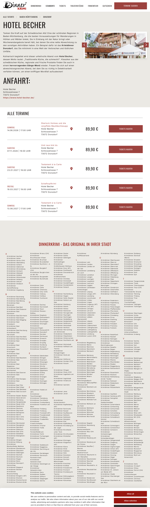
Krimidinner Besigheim (15, 425)
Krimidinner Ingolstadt (62, 378)
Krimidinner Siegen (108, 444)
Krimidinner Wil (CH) (132, 417)
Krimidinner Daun (37, 309)
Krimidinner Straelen (132, 260)
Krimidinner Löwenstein (86, 313)
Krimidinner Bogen (14, 459)
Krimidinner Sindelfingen (110, 451)
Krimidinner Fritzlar (38, 425)
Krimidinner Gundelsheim (63, 285)
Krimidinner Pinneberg (109, 315)
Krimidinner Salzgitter (109, 398)
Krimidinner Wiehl (131, 411)
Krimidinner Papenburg (110, 302)
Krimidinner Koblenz (62, 451)
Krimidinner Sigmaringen (110, 447)
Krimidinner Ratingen (109, 339)
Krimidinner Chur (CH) (39, 292)
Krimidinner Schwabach (110, 415)
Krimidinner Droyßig (38, 343)
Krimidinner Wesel (131, 406)
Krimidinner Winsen (131, 428)
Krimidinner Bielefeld (15, 434)
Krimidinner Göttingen (62, 258)
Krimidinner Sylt (130, 274)
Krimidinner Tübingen (132, 304)
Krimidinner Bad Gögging (16, 320)
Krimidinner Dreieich (38, 338)
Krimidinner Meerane (85, 359)
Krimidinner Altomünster (16, 277)
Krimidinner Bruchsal (38, 260)
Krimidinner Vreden (131, 351)
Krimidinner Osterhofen (110, 290)
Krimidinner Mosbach (85, 393)
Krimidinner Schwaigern (110, 425)
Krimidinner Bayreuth (15, 410)
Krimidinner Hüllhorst (62, 359)
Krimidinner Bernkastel (16, 423)
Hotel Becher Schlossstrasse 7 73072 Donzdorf (49, 132)
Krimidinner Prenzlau (109, 326)
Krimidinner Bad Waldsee (16, 389)
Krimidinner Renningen (109, 356)
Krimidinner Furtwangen (39, 436)
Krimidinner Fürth (37, 434)
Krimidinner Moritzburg (86, 391)
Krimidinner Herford (61, 327)
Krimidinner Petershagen (110, 307)
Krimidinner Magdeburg (86, 343)
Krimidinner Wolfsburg (133, 444)
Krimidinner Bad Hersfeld (16, 337)
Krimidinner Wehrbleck (133, 381)
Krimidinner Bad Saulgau (16, 379)
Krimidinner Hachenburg (63, 294)
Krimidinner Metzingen (86, 372)
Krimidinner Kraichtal (62, 463)
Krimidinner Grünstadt (62, 281)
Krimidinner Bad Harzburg (17, 330)
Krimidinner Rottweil (109, 381)
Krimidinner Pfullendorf (110, 313)
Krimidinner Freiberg (38, 409)
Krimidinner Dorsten (38, 334)
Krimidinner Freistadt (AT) (40, 413)
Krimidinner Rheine (108, 360)
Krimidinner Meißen (84, 364)
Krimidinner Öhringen (109, 275)
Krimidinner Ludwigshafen (87, 332)
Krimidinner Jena (60, 391)
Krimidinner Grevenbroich (64, 272)
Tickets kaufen (125, 128)
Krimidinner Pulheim (109, 328)
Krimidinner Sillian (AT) (110, 449)
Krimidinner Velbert (131, 343)
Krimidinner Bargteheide (16, 402)
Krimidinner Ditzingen (38, 324)
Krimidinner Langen (84, 277)
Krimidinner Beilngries (15, 412)
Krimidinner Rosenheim (110, 372)
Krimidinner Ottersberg (110, 294)
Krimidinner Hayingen (62, 315)
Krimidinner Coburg (37, 294)
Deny (130, 492)
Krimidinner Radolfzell (109, 334)
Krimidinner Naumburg (86, 425)
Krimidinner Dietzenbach (40, 317)
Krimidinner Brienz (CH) (39, 253)
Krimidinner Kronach (62, 470)
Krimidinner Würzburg (132, 453)
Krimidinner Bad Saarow (16, 372)
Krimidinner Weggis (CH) (133, 379)
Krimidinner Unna (131, 328)
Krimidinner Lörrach (85, 311)
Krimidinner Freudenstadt (40, 415)
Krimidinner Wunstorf (132, 449)
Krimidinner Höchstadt (62, 344)
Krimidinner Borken (14, 469)
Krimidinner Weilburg (132, 394)
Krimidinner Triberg (131, 296)
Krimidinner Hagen (61, 296)
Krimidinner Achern (14, 265)
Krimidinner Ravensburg (110, 341)
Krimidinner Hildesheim (63, 334)
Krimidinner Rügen (108, 385)
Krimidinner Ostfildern (109, 292)
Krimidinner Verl (130, 345)
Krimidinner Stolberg (132, 253)
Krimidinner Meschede (86, 370)
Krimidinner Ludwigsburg (87, 330)
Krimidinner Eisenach (38, 360)
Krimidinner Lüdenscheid (87, 325)
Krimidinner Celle (37, 287)
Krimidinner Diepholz (38, 315)
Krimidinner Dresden (38, 340)
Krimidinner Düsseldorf (39, 349)
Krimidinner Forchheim (39, 400)
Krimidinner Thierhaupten (134, 285)
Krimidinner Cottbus (38, 296)
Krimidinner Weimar (132, 396)
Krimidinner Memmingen (86, 366)
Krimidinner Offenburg (109, 273)
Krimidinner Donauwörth (39, 330)
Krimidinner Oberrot (108, 262)
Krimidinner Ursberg (132, 334)
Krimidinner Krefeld (61, 465)
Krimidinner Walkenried (133, 362)
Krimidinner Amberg (14, 279)
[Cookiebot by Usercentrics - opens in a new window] (15, 502)
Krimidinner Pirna (107, 317)
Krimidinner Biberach (15, 429)
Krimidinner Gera (37, 472)
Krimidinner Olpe (107, 279)
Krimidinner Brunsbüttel (39, 262)
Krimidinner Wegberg (132, 377)
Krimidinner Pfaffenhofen (110, 309)
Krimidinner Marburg (85, 355)
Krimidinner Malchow (85, 347)
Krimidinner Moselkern (86, 395)
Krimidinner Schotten (109, 411)
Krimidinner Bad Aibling (16, 299)
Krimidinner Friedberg (38, 417)
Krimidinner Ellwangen (39, 362)
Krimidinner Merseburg (86, 368)
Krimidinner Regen (108, 349)
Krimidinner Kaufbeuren (63, 413)
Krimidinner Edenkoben (39, 356)
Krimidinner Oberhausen (110, 260)
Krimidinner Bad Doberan (16, 309)
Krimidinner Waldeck (132, 360)
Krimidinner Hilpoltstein (63, 336)
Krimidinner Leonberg (85, 296)
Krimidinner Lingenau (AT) (87, 304)
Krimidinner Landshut (85, 275)
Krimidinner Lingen (84, 302)
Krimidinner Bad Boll (15, 307)
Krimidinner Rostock (109, 375)
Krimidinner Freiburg (38, 411)
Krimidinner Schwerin (109, 430)
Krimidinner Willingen (132, 423)
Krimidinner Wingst (131, 425)
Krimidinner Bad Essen (15, 318)
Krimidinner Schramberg (110, 413)
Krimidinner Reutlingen (110, 358)
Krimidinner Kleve (61, 447)
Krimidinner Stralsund (132, 262)
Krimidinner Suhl (130, 272)
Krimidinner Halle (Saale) (63, 298)
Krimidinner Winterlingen (134, 432)
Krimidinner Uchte (131, 315)
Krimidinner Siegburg (109, 442)
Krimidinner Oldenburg (109, 277)
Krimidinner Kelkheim (62, 417)
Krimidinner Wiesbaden (133, 415)
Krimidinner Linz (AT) (85, 306)
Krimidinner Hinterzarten (63, 338)
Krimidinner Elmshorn (38, 364)
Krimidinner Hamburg (62, 304)
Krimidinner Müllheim (85, 408)
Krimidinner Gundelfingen (64, 283)
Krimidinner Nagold (84, 423)
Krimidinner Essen (37, 379)
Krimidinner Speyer (108, 468)
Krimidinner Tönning (132, 294)
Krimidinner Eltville (37, 366)
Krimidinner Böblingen (15, 452)
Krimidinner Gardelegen (39, 453)
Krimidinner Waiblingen (133, 358)
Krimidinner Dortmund (38, 336)
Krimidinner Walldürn (132, 366)
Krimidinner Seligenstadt (110, 440)
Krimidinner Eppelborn (39, 368)
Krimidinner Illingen (61, 370)
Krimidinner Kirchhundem (64, 434)
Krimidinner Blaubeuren (16, 448)
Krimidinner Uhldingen (133, 317)
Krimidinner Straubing (132, 264)
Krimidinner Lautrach (85, 283)
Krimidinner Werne (131, 404)
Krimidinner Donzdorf (38, 332)
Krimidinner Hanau (61, 308)
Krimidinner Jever (61, 393)
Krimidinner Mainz (84, 345)
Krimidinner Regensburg (110, 351)
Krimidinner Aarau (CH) (16, 260)
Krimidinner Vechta (131, 341)
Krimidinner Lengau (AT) (86, 294)
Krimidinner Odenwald (109, 268)
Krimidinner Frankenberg (40, 402)
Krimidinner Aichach (15, 271)
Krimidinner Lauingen (85, 279)
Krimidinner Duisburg (38, 345)
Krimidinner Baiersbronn (16, 398)
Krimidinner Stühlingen (133, 266)
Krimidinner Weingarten (133, 398)
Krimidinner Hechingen (63, 317)
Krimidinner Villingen (132, 349)
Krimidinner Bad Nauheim (17, 358)
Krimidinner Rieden (108, 364)
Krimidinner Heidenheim (63, 321)
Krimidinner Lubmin (84, 323)
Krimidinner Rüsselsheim (110, 387)
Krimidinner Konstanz (62, 455)
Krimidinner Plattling (109, 319)
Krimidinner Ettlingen (38, 383)
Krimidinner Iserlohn (62, 385)
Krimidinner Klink (60, 449)
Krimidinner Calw (37, 285)
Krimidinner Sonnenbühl (110, 461)
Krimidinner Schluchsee (110, 409)
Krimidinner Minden (84, 374)
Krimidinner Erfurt (37, 375)
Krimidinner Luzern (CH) (86, 336)
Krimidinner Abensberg (16, 262)
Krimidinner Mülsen (84, 410)
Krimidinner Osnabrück (110, 287)
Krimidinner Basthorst (15, 406)
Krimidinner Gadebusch (39, 445)
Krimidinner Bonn (13, 461)
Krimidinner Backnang (15, 297)
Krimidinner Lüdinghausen (87, 327)
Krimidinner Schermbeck (110, 404)
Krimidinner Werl (130, 402)
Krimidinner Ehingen (38, 358)
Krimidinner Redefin (108, 347)
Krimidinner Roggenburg (110, 366)
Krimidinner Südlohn (132, 270)
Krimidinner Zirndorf (132, 466)
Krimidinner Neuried (85, 461)
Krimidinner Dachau (38, 305)
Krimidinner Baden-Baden (17, 396)
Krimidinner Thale (131, 283)
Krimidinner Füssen (37, 438)
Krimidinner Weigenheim (133, 388)
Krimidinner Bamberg (15, 400)
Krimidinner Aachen (14, 256)
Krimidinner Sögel (108, 457)
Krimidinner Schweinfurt (110, 428)
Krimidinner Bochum (15, 457)
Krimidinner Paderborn (109, 300)
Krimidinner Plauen (108, 321)
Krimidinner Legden (84, 285)
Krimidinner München (85, 412)
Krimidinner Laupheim (85, 281)
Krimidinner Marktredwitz (87, 357)
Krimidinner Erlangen (38, 377)
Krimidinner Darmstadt (39, 307)
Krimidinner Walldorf (132, 364)
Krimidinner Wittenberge (133, 442)
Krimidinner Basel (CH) (16, 404)
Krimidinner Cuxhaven (39, 298)
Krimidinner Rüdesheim (110, 383)
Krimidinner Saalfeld (109, 394)
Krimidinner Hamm (61, 306)
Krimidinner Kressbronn (63, 468)
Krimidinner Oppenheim (110, 281)
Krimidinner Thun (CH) (133, 287)
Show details (123, 502)
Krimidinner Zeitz (131, 464)
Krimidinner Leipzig (84, 292)
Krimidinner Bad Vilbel (15, 387)
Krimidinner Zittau (131, 468)
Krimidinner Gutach (61, 287)
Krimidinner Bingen (14, 440)
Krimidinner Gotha (61, 255)
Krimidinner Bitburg (14, 442)
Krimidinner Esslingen (38, 381)
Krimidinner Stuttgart (132, 268)
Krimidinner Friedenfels (39, 419)
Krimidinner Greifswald (63, 270)
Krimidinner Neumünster (86, 459)
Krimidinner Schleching (110, 406)
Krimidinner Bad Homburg (17, 339)
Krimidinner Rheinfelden (110, 362)
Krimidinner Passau (108, 305)
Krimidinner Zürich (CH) (133, 470)
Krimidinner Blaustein (15, 450)
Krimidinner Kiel (60, 421)
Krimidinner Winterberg (133, 430)
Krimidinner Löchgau (85, 308)
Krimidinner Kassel (61, 411)
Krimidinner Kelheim (62, 415)
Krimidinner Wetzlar (132, 409)
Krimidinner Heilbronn (62, 323)
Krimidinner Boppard (15, 467)
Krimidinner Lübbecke (85, 315)
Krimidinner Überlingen (133, 313)
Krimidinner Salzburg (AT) (111, 396)
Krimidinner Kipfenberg (63, 423)
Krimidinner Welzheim (132, 400)
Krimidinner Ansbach (15, 284)
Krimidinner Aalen (14, 258)
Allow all (130, 478)
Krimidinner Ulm (130, 324)
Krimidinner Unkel (131, 326)
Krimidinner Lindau (84, 300)
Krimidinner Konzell (61, 457)
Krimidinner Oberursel (109, 266)
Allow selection (130, 485)
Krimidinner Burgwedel (39, 277)
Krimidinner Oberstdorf (110, 264)
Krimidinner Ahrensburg (16, 269)
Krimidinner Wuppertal (133, 451)
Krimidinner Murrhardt (86, 416)
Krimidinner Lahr (83, 262)
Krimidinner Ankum (14, 281)
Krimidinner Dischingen (39, 321)
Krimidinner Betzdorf (15, 427)
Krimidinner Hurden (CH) (63, 361)
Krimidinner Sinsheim (109, 453)
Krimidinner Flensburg (38, 398)
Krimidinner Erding (37, 372)
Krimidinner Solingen (109, 459)
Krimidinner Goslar (61, 253)
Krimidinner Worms (131, 447)
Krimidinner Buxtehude (39, 279)
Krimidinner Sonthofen (109, 463)
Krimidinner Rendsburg (110, 353)
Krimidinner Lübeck (84, 321)
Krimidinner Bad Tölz (15, 385)
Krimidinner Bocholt (14, 455)
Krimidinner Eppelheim (39, 370)
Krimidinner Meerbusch (86, 362)
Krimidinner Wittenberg (133, 440)
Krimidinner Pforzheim (109, 311)
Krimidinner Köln (60, 453)
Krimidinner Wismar (132, 438)
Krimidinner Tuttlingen (133, 306)
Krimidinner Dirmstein (38, 319)
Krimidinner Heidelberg (63, 319)
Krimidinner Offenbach (109, 271)
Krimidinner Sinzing (108, 455)
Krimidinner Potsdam (109, 324)
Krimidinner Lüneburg (85, 334)
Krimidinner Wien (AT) (132, 413)
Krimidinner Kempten (62, 419)
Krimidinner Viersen (132, 347)
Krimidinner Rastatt (108, 337)
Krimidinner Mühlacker (86, 397)
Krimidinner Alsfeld (14, 275)
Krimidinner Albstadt (15, 273)
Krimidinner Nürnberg (109, 253)
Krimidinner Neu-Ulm (85, 431)
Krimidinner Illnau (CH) (63, 372)
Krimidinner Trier (131, 298)
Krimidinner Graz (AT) (62, 268)
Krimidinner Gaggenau (39, 447)
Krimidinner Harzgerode (63, 313)
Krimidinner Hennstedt (62, 325)
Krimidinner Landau (84, 264)
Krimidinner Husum (61, 363)
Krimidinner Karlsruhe (62, 409)
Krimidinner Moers (84, 376)
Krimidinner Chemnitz (38, 290)
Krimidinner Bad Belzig (16, 301)
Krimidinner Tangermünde (134, 281)
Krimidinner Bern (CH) (15, 417)
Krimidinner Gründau (62, 279)
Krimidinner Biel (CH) (15, 431)
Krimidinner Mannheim (86, 349)
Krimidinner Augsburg (15, 290)
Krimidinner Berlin (14, 415)
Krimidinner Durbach (38, 347)
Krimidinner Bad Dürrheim (17, 315)
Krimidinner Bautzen (15, 408)
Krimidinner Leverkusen (86, 298)
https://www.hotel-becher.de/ (18, 97)
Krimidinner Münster (85, 414)
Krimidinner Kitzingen (62, 440)
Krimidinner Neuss (84, 463)
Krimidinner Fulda (37, 428)
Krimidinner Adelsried (15, 267)
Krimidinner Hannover (62, 311)
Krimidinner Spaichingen (110, 465)
